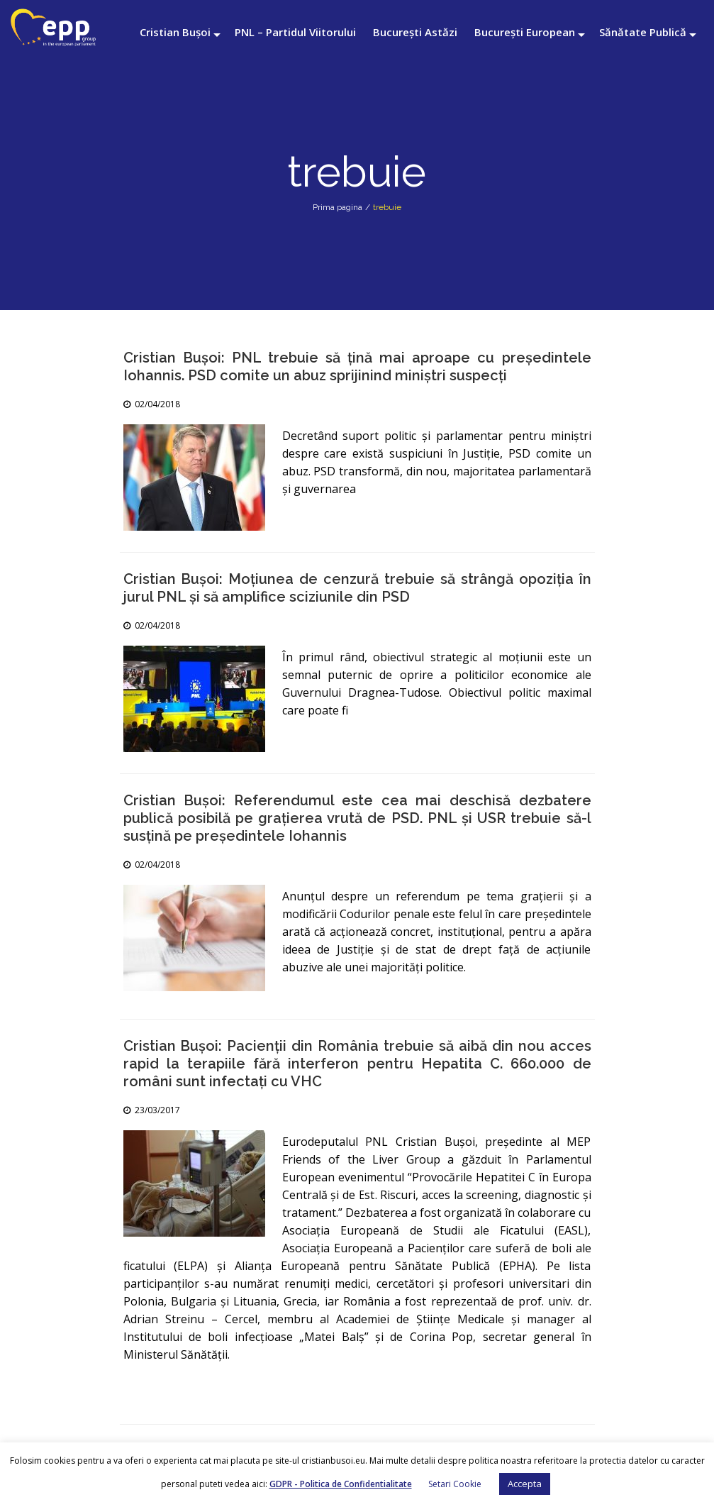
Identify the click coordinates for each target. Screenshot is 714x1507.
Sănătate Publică (642, 32)
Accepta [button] (525, 1483)
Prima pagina (337, 207)
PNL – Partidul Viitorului (295, 32)
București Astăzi (415, 32)
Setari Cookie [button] (454, 1484)
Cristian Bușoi (175, 32)
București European (524, 32)
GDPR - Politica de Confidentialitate (340, 1484)
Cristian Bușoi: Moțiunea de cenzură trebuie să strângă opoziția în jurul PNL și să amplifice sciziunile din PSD (357, 587)
